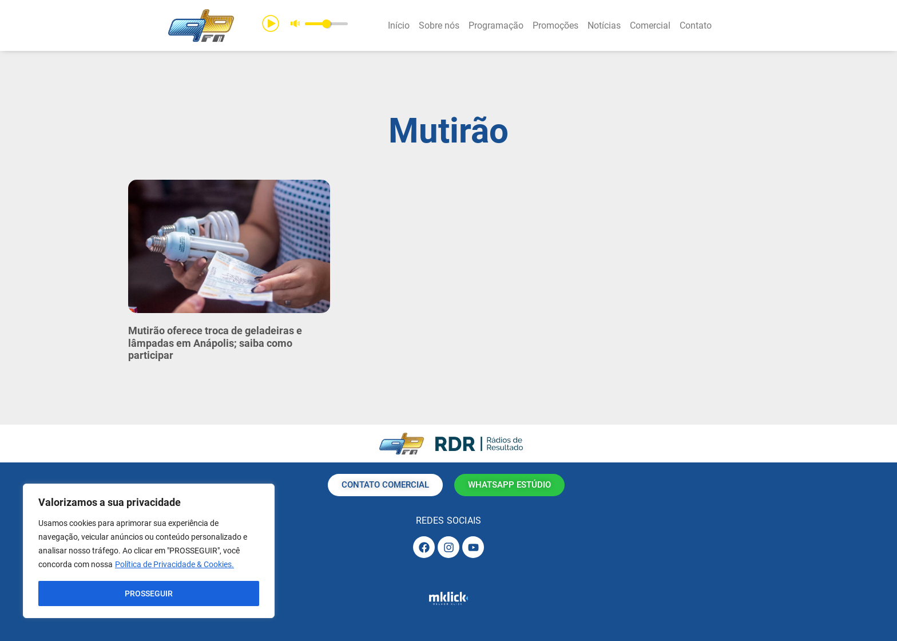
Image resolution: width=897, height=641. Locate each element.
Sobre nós (439, 25)
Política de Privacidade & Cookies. (174, 564)
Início (399, 25)
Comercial (650, 25)
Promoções (555, 25)
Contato (696, 25)
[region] (149, 551)
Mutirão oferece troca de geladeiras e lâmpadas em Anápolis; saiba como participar (215, 343)
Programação (496, 25)
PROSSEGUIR (149, 593)
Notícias (604, 25)
